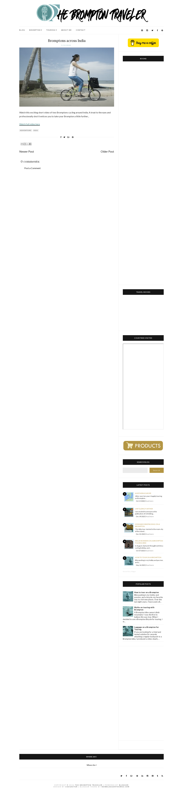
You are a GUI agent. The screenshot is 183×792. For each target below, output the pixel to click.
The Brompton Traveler (89, 785)
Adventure (25, 130)
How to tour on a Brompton (148, 557)
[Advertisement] (143, 693)
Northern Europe (143, 493)
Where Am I (92, 765)
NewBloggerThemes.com (116, 787)
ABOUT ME (66, 30)
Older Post (107, 151)
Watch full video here (29, 124)
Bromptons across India (67, 40)
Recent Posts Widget (129, 571)
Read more (149, 501)
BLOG (22, 30)
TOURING (50, 30)
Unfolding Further (144, 509)
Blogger (124, 785)
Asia (36, 130)
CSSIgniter (71, 787)
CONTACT (80, 30)
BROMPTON (35, 30)
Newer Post (26, 151)
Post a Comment (32, 168)
